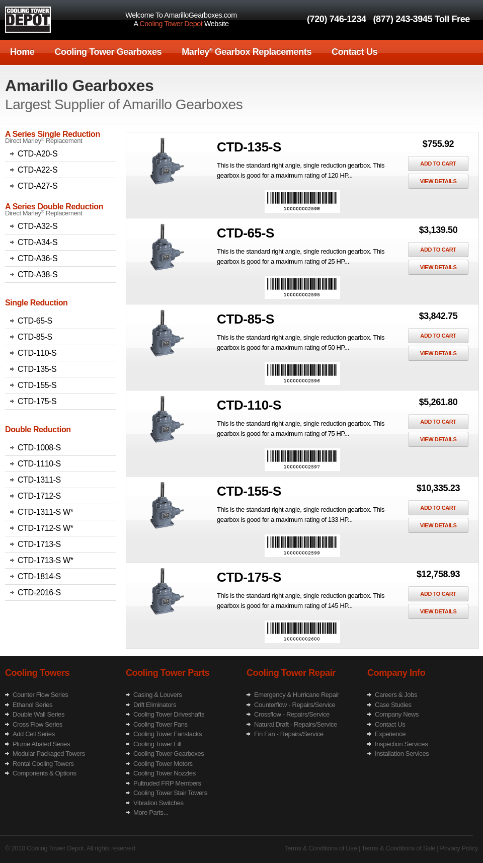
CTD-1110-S (39, 463)
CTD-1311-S (39, 480)
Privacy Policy (458, 848)
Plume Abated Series (41, 744)
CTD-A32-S (37, 226)
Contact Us (354, 52)
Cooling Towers (37, 673)
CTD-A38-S (37, 274)
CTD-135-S (37, 369)
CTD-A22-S (37, 170)
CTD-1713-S (39, 544)
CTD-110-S (37, 353)
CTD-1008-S (39, 447)
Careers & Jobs (396, 694)
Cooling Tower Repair (291, 673)
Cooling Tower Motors (163, 763)
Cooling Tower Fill (157, 744)
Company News (397, 714)
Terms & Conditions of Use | (322, 848)
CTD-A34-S (37, 242)
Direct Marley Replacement (43, 140)
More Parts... (150, 812)
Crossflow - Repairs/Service (292, 714)
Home (22, 52)
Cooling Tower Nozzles (164, 773)
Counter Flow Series (40, 694)
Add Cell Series (34, 734)
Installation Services (402, 753)
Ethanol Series (32, 705)
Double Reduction (38, 429)
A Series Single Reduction (52, 134)
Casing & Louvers (157, 694)
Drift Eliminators (154, 705)
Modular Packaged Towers (49, 753)
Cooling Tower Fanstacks (167, 734)
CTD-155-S (37, 385)
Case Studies (393, 705)
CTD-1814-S (39, 576)
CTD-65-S (35, 321)
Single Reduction (36, 302)
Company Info (396, 673)
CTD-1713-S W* (45, 560)
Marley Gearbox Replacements (246, 52)
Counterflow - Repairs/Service (294, 705)
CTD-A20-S (37, 153)
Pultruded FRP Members (167, 783)
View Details (438, 181)
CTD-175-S (37, 401)
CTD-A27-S (37, 186)
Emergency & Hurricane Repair (296, 694)
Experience (390, 734)
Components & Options (44, 773)
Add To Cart (438, 164)
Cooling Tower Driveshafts (168, 714)
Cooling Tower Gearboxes (108, 52)
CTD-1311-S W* (45, 512)
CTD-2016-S (39, 592)
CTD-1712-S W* (45, 528)
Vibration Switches (158, 803)
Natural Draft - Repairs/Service (295, 724)
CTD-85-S (35, 337)
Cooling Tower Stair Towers (170, 793)
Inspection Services (401, 744)
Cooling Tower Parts (167, 673)
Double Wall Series (38, 714)
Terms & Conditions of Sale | (399, 848)
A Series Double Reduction (54, 206)
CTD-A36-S (37, 258)
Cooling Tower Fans (160, 724)
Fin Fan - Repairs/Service (289, 734)
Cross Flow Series (37, 724)
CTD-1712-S (39, 496)
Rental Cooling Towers (43, 763)
